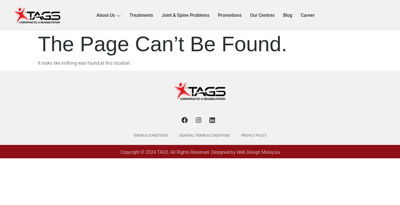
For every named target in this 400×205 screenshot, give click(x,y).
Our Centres (262, 15)
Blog (287, 15)
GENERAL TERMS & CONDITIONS (204, 136)
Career (308, 15)
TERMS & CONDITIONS (150, 136)
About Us (108, 15)
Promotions (230, 15)
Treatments (141, 15)
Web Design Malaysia (258, 152)
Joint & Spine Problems (185, 15)
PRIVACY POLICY (254, 136)
